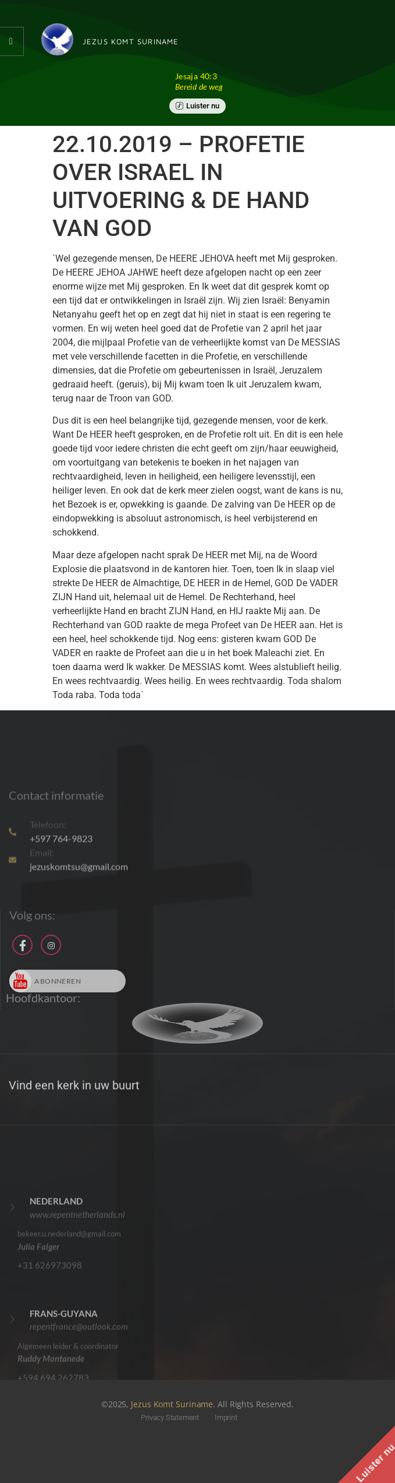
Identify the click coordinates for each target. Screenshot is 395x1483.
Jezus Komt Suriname (172, 1404)
